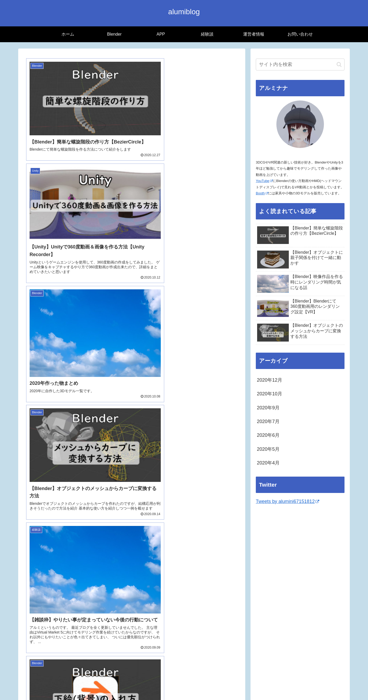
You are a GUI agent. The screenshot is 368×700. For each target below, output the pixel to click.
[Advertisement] (300, 549)
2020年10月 (269, 393)
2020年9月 (268, 407)
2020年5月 (268, 449)
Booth (262, 193)
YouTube (264, 181)
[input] (300, 64)
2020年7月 (268, 421)
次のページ (132, 620)
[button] (339, 64)
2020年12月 (269, 380)
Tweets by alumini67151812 (287, 501)
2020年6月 (268, 435)
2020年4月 (268, 463)
